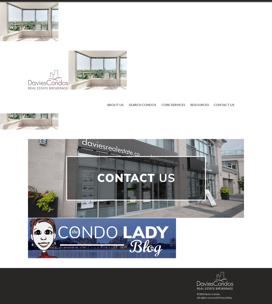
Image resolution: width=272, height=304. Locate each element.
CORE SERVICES (173, 104)
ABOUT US (115, 104)
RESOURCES (199, 104)
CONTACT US (224, 104)
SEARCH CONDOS (142, 104)
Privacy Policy (225, 297)
